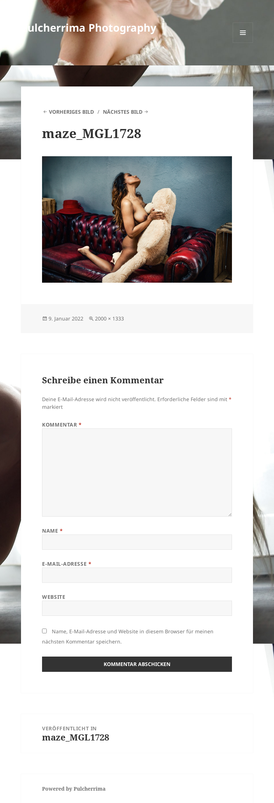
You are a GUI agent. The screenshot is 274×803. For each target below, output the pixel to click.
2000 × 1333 (109, 318)
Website (53, 596)
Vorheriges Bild (71, 111)
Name (52, 530)
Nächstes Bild (122, 111)
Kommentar (62, 424)
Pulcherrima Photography (89, 27)
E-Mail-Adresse (66, 563)
